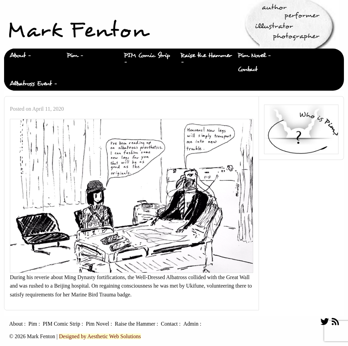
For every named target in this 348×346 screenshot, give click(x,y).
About (17, 55)
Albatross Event (31, 83)
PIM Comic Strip (147, 55)
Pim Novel (251, 55)
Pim (72, 55)
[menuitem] (32, 56)
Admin (190, 324)
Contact (247, 69)
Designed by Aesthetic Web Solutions (100, 336)
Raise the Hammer (206, 55)
